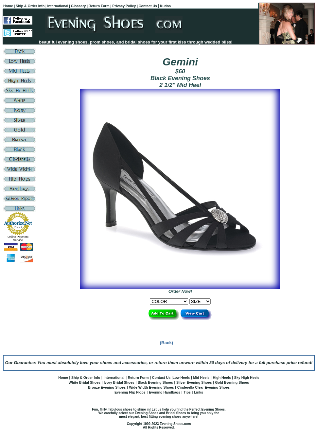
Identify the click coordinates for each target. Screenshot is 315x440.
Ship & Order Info (85, 377)
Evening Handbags (164, 392)
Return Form (138, 377)
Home (63, 377)
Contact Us (161, 377)
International (113, 377)
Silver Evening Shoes (194, 382)
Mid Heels (201, 377)
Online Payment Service (18, 238)
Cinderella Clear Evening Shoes (203, 387)
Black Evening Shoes (155, 382)
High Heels (222, 377)
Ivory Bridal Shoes (119, 382)
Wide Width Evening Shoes (151, 387)
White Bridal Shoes (84, 382)
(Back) (166, 342)
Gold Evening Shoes (232, 382)
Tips (187, 392)
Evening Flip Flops (130, 392)
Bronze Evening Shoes (107, 387)
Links (198, 392)
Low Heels (181, 377)
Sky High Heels (246, 377)
